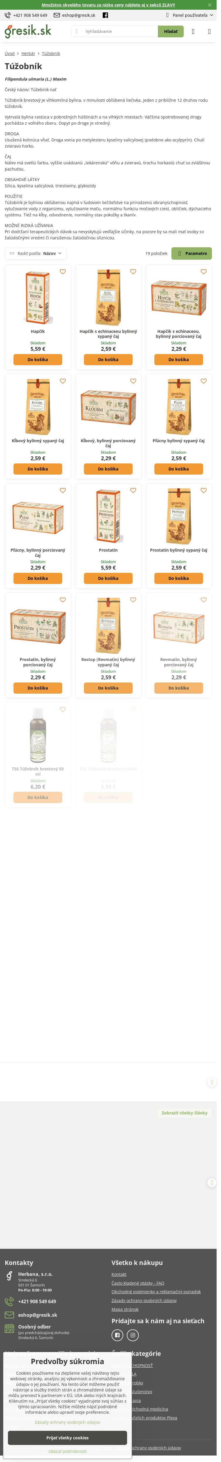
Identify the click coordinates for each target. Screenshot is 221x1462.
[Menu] (210, 31)
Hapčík (38, 331)
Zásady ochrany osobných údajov (148, 1448)
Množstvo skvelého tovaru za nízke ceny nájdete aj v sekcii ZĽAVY (108, 5)
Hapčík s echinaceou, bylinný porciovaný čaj (178, 333)
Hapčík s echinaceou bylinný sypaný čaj (108, 333)
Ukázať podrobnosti (67, 1451)
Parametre (191, 254)
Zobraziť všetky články (184, 1113)
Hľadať (171, 31)
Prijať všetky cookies (67, 1438)
